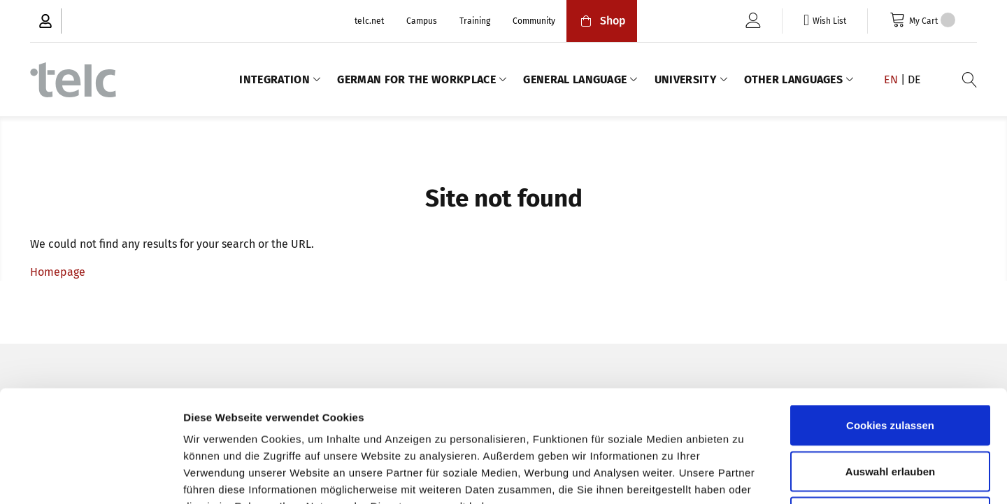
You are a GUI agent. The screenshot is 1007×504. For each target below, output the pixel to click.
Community (534, 21)
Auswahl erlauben (890, 366)
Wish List (829, 21)
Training (474, 21)
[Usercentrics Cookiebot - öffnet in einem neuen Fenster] (90, 476)
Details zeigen (743, 476)
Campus (421, 21)
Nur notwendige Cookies (890, 412)
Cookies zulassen (890, 320)
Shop (602, 20)
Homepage (57, 272)
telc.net (369, 21)
